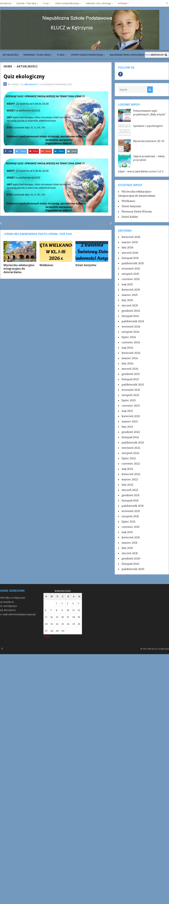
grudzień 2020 (131, 558)
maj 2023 (127, 410)
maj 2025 (127, 284)
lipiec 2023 (129, 400)
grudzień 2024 (131, 310)
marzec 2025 (130, 294)
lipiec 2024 (129, 337)
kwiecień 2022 (131, 474)
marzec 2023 (130, 421)
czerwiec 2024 (131, 342)
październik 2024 (133, 321)
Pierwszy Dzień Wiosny (137, 211)
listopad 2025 (130, 258)
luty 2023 (127, 426)
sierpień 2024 (130, 331)
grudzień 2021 (130, 495)
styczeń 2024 (130, 368)
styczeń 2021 (130, 553)
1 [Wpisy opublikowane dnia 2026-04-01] (56, 603)
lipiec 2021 (128, 521)
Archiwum (122, 3)
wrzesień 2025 (131, 268)
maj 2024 (127, 347)
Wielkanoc (46, 265)
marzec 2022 (130, 479)
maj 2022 (127, 468)
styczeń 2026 (130, 252)
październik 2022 (133, 442)
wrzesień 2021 (131, 511)
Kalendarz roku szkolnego (98, 3)
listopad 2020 (130, 563)
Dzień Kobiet (130, 216)
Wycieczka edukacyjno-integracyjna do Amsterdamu (19, 268)
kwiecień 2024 (131, 352)
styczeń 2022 (130, 490)
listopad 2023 (130, 379)
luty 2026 (127, 247)
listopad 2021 (130, 500)
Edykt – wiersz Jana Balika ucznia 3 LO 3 (140, 171)
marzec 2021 (129, 542)
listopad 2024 (130, 316)
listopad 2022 (130, 437)
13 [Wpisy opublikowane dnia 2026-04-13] (46, 617)
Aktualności (5, 3)
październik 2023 (133, 384)
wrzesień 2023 (131, 389)
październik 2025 (133, 263)
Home (8, 66)
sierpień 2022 (130, 453)
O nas (46, 3)
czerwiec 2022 (131, 463)
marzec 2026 (130, 242)
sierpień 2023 (130, 395)
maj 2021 (127, 532)
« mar (46, 636)
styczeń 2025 (130, 305)
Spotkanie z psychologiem (148, 125)
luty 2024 (127, 363)
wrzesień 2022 (131, 447)
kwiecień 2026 (131, 237)
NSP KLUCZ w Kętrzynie (158, 649)
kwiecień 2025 (131, 289)
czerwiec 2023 (131, 405)
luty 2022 (127, 484)
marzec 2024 (130, 358)
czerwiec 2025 (131, 279)
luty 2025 (127, 300)
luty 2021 (127, 548)
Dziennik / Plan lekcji (26, 3)
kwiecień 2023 (131, 416)
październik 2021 (133, 505)
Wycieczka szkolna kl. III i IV (148, 141)
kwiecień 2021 (131, 537)
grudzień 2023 (131, 374)
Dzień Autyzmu (85, 265)
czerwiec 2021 (130, 526)
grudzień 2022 (131, 432)
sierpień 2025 (130, 273)
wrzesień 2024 (131, 326)
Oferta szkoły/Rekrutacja (67, 3)
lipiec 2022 (129, 458)
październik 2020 (133, 569)
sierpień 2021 (130, 516)
